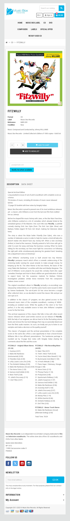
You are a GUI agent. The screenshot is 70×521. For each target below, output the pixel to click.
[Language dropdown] (39, 15)
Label (10, 120)
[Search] (52, 8)
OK (55, 479)
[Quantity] (17, 145)
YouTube (22, 463)
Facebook (8, 463)
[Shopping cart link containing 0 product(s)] (59, 15)
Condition (11, 125)
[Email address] (26, 479)
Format (10, 117)
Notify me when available (22, 170)
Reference (11, 122)
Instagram (29, 463)
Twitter (15, 463)
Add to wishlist (30, 151)
